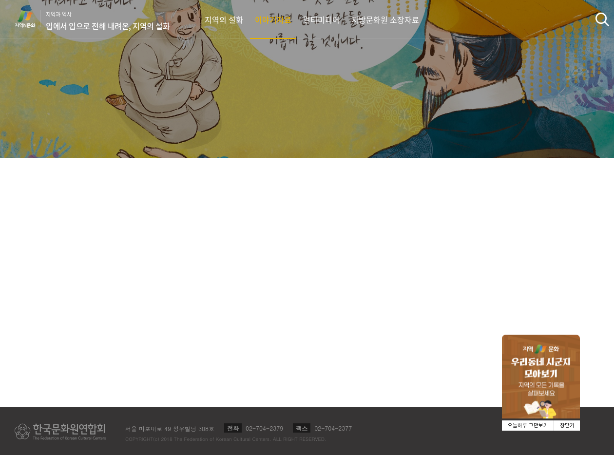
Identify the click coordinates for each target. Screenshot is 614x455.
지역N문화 (30, 19)
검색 (602, 19)
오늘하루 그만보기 (528, 425)
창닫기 (567, 425)
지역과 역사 (108, 21)
